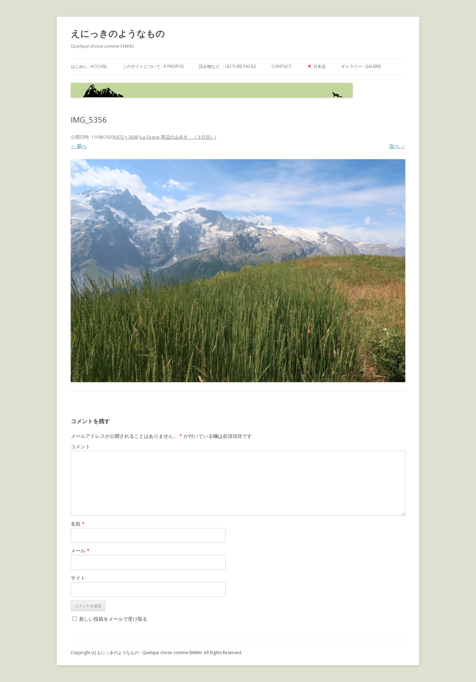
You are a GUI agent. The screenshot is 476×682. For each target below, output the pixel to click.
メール (80, 550)
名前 (78, 523)
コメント (80, 446)
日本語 (316, 66)
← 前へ (79, 145)
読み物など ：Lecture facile (227, 66)
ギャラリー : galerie (361, 66)
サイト (78, 577)
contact (281, 66)
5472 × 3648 (126, 137)
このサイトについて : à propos (153, 66)
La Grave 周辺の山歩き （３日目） (177, 137)
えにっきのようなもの (118, 33)
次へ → (397, 145)
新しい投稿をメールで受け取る (113, 618)
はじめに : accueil (89, 66)
